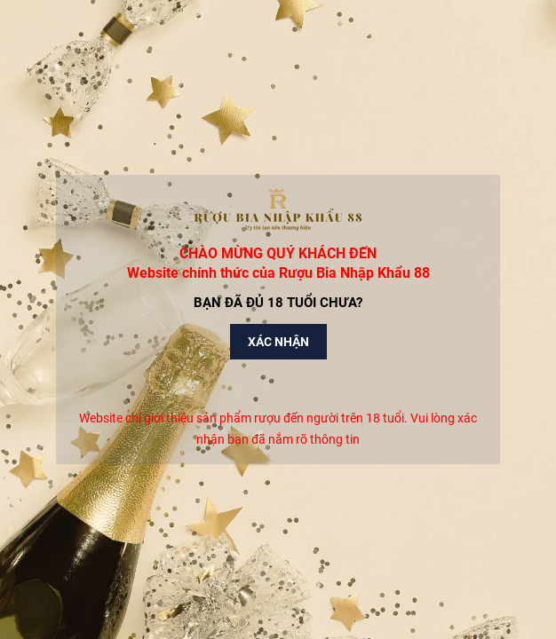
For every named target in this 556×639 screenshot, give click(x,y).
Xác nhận (278, 342)
